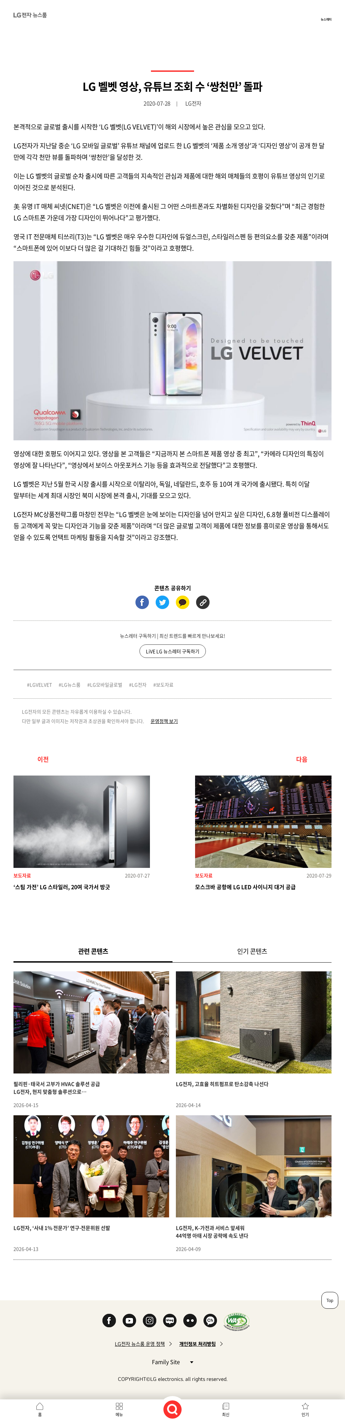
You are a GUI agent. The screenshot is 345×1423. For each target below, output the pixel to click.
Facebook (109, 1320)
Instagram (149, 1320)
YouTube (129, 1320)
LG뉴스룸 (71, 684)
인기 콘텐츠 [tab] (252, 951)
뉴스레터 (326, 19)
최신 (225, 1415)
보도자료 (165, 684)
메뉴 (119, 1415)
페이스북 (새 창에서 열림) (142, 602)
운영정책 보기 (164, 721)
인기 (305, 1415)
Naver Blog (170, 1320)
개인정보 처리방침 (197, 1344)
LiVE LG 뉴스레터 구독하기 (172, 651)
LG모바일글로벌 (106, 684)
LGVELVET (41, 684)
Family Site (172, 1361)
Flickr (190, 1320)
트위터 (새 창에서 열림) (162, 602)
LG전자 (139, 684)
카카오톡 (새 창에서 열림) (182, 602)
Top (329, 1300)
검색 (172, 1409)
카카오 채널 (210, 1320)
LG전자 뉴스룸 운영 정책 (140, 1344)
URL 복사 (203, 602)
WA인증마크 (237, 1321)
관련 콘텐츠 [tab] (104, 951)
